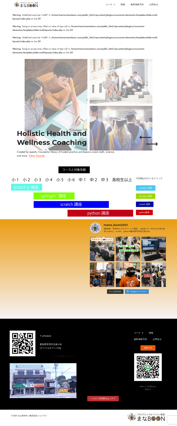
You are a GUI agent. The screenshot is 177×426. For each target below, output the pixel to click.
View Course (37, 155)
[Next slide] (152, 144)
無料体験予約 (137, 4)
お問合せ (153, 4)
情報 (123, 4)
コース (110, 4)
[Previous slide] (145, 137)
